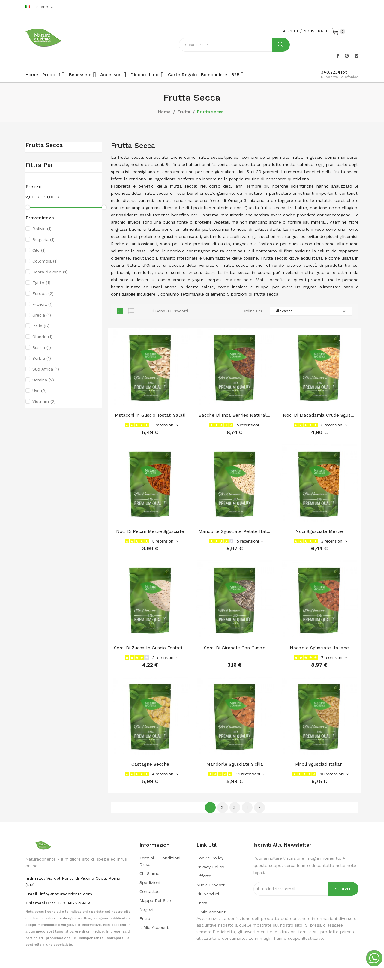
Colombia (45, 261)
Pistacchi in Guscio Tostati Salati (150, 415)
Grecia (41, 315)
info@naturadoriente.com (66, 893)
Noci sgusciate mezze (319, 531)
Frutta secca (44, 145)
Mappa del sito (155, 900)
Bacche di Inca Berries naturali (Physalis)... (235, 415)
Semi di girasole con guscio (235, 648)
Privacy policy (210, 866)
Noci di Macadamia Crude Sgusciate (319, 415)
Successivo (259, 807)
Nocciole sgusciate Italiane (319, 648)
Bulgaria (43, 239)
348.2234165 (334, 72)
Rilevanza (311, 311)
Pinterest (347, 56)
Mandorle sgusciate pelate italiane (235, 531)
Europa (43, 293)
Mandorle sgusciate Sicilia (234, 764)
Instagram (356, 56)
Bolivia (42, 228)
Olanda (42, 336)
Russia (41, 347)
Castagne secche (150, 764)
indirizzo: (35, 878)
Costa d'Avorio (50, 271)
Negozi (146, 909)
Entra (145, 918)
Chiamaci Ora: (41, 902)
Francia (42, 304)
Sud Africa (45, 369)
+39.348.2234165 (75, 902)
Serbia (41, 358)
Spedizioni (150, 882)
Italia (41, 325)
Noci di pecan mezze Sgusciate (150, 531)
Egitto (41, 282)
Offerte (203, 875)
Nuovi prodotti (211, 884)
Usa (39, 390)
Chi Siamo (150, 873)
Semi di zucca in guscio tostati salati (150, 648)
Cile (39, 250)
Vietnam (44, 401)
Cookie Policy (210, 857)
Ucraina (43, 379)
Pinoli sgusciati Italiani (319, 764)
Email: (32, 893)
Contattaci (150, 891)
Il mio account (154, 927)
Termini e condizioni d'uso (160, 861)
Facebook (338, 56)
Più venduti (207, 893)
